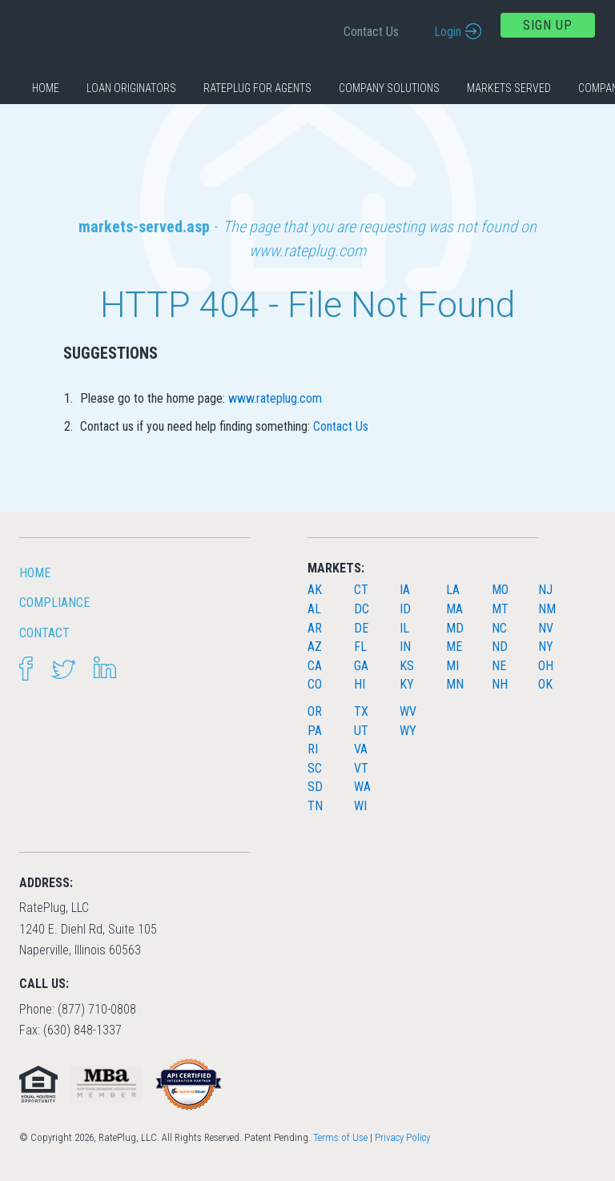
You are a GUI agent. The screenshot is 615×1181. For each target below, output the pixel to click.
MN (455, 684)
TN (315, 805)
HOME (34, 572)
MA (454, 609)
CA (315, 665)
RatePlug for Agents (257, 88)
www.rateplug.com (275, 398)
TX (361, 711)
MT (500, 609)
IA (405, 589)
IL (404, 628)
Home (45, 88)
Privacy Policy (402, 1137)
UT (361, 730)
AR (315, 628)
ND (500, 646)
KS (407, 665)
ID (405, 609)
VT (361, 768)
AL (314, 609)
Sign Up (548, 25)
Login (447, 31)
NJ (545, 589)
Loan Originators (131, 88)
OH (545, 665)
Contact (44, 633)
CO (315, 684)
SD (315, 786)
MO (500, 589)
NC (499, 628)
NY (545, 646)
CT (361, 589)
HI (359, 684)
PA (315, 730)
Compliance (54, 602)
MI (452, 665)
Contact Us (371, 31)
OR (315, 711)
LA (453, 589)
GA (361, 665)
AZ (315, 646)
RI (313, 749)
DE (361, 628)
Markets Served (509, 88)
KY (407, 684)
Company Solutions (389, 88)
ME (454, 646)
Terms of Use (340, 1137)
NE (499, 665)
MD (455, 628)
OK (545, 684)
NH (500, 684)
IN (405, 646)
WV (408, 711)
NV (545, 628)
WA (362, 786)
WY (408, 730)
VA (361, 749)
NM (547, 609)
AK (315, 589)
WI (360, 805)
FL (360, 646)
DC (361, 609)
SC (315, 768)
